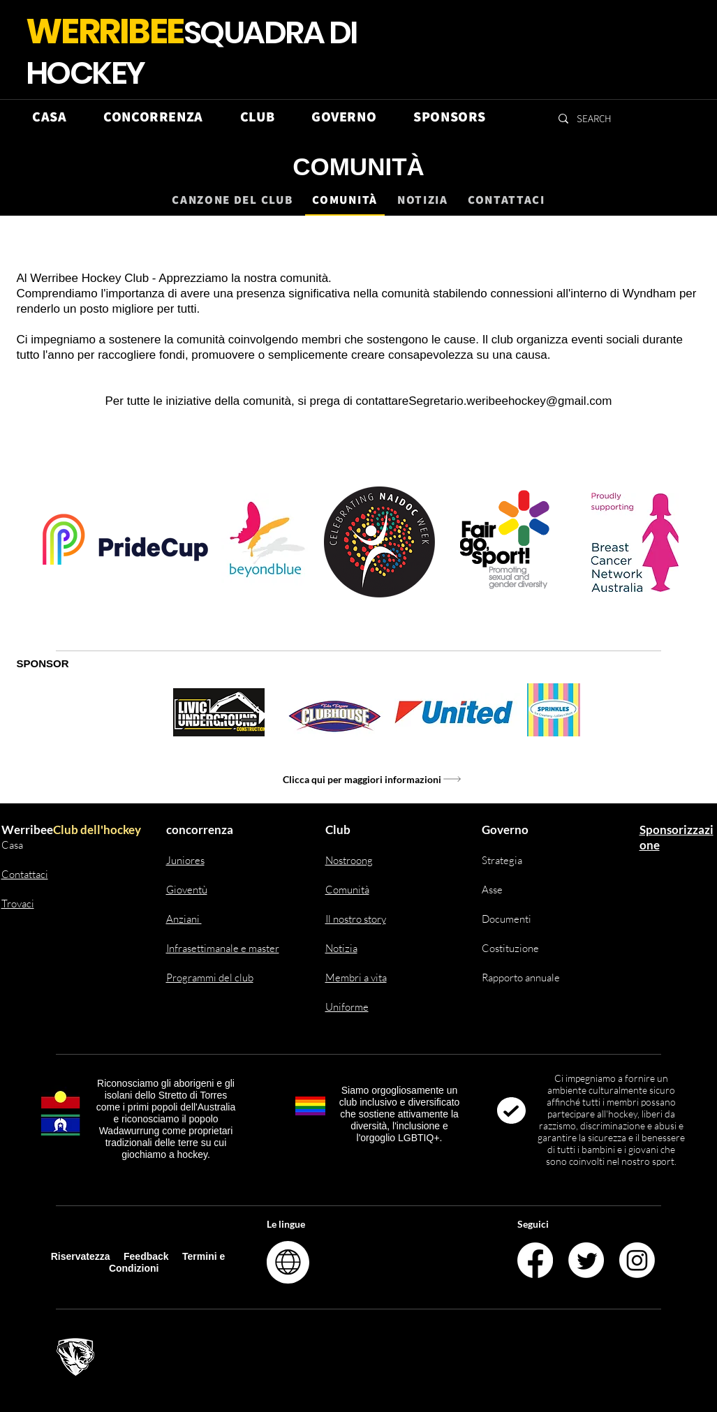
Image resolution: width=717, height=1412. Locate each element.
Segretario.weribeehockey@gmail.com (510, 401)
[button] (153, 116)
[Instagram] (637, 1260)
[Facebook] (535, 1260)
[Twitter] (586, 1260)
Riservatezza (80, 1256)
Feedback (147, 1256)
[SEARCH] (595, 118)
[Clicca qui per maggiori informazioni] (372, 779)
